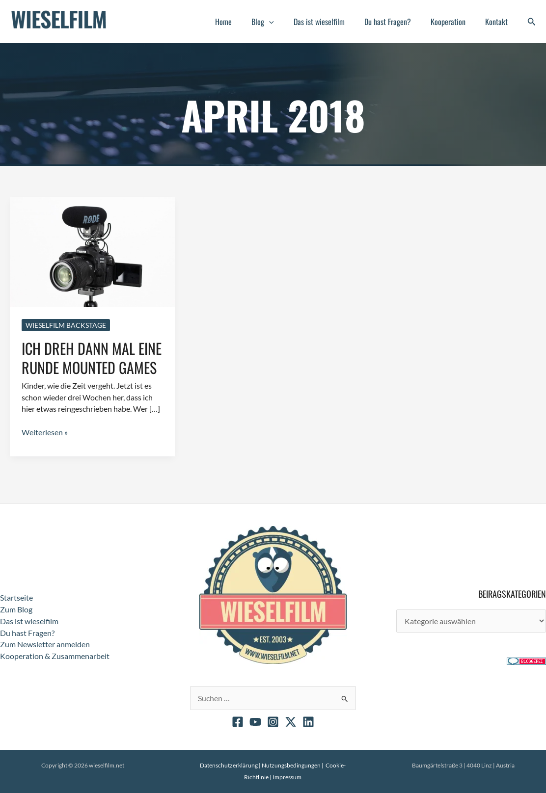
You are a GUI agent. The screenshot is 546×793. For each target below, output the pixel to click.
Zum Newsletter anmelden (45, 644)
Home (245, 21)
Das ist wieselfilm (332, 21)
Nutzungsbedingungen (291, 765)
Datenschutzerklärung (229, 765)
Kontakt (498, 21)
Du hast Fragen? (397, 21)
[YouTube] (255, 722)
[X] (291, 722)
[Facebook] (238, 722)
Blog (280, 21)
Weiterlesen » (45, 432)
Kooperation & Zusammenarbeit (54, 656)
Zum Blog (16, 609)
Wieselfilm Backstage (66, 325)
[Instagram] (273, 722)
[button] (287, 21)
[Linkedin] (308, 722)
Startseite (16, 597)
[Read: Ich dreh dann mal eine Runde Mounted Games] (92, 251)
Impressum (287, 777)
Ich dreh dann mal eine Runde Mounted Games (92, 357)
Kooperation (454, 21)
